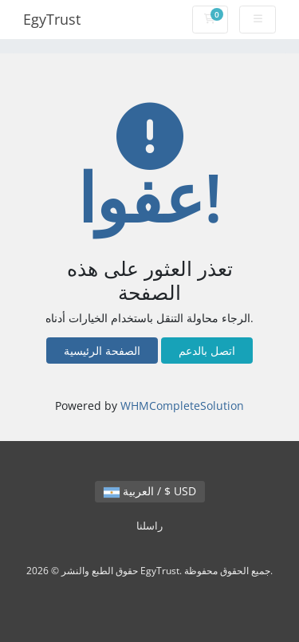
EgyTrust (52, 19)
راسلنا (149, 526)
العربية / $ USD (150, 490)
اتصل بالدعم (207, 350)
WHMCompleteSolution (182, 405)
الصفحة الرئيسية (102, 350)
